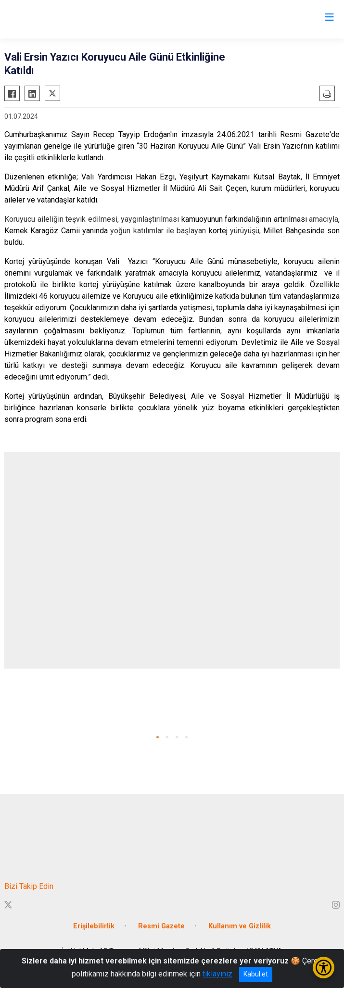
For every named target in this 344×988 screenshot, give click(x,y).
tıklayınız (217, 973)
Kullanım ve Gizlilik (239, 926)
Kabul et (255, 974)
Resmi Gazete (161, 926)
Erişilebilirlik (94, 926)
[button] (157, 737)
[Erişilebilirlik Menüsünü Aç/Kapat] (323, 967)
